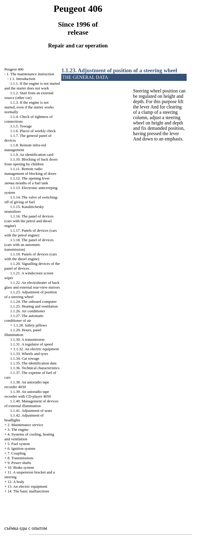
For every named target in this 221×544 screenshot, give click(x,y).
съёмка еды (15, 528)
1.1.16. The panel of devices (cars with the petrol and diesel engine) (29, 221)
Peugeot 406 (14, 69)
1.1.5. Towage (21, 126)
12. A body (15, 481)
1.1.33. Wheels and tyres (29, 353)
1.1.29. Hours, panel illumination (22, 332)
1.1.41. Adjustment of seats (31, 410)
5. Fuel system (18, 443)
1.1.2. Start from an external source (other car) (29, 95)
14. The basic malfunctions (28, 491)
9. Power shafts (19, 462)
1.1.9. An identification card (31, 154)
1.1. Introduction (22, 78)
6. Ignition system (21, 448)
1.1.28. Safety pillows (30, 325)
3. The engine (17, 429)
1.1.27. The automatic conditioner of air (24, 318)
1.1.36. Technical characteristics (35, 368)
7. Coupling (16, 453)
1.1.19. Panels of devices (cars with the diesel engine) (30, 256)
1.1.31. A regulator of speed (31, 344)
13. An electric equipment (27, 486)
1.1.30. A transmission (27, 339)
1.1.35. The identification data (33, 363)
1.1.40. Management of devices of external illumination (31, 403)
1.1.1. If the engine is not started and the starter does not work (32, 85)
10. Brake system (20, 467)
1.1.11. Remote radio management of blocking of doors (30, 171)
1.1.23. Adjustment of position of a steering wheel (30, 294)
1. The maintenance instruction (30, 74)
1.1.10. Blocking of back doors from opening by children (31, 161)
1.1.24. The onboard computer (33, 301)
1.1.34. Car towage (24, 358)
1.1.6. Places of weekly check (33, 131)
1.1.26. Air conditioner (27, 311)
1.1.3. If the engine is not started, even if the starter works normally (29, 107)
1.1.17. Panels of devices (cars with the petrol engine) (30, 232)
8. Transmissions (20, 458)
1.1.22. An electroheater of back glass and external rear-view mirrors (32, 284)
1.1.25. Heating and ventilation (34, 306)
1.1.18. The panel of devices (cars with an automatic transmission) (29, 245)
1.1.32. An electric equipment (36, 349)
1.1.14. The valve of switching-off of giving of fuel (31, 199)
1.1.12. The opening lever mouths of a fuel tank (27, 180)
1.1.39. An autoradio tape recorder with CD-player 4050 (27, 394)
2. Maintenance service (25, 425)
